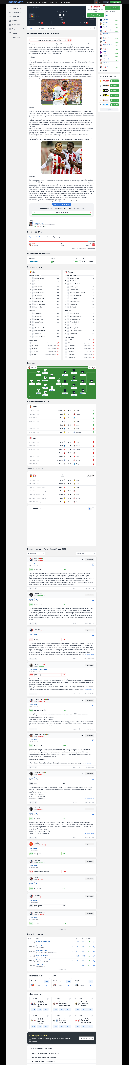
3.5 (31, 906)
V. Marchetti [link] (71, 354)
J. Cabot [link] (34, 343)
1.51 (31, 604)
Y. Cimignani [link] (71, 345)
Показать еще (62, 969)
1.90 (90, 981)
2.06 (31, 710)
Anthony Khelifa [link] (74, 328)
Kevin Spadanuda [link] (75, 319)
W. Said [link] (34, 354)
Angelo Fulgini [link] (38, 295)
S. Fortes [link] (34, 348)
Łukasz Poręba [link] (38, 322)
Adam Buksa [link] (38, 316)
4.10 (77, 942)
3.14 (31, 871)
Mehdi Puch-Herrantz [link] (76, 330)
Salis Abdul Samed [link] (39, 301)
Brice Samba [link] (38, 307)
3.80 (83, 951)
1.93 (83, 946)
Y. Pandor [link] (35, 351)
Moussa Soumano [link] (75, 325)
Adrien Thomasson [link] (39, 304)
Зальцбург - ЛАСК (41, 950)
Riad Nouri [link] (73, 281)
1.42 (31, 854)
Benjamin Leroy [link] (74, 313)
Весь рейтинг (109, 110)
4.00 (62, 1009)
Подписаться (89, 559)
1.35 (72, 965)
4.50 (62, 1026)
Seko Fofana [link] (38, 287)
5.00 (46, 1009)
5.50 (83, 942)
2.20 (90, 1009)
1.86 (31, 569)
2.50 (55, 1009)
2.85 (78, 1009)
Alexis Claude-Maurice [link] (40, 328)
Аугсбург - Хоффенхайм (43, 960)
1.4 (31, 745)
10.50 (83, 956)
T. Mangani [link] (71, 351)
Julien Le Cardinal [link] (39, 336)
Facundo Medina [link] (39, 292)
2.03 (83, 960)
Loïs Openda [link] (38, 289)
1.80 (72, 951)
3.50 (72, 960)
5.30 (77, 965)
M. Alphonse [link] (71, 340)
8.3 (31, 639)
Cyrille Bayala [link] (74, 287)
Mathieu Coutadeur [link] (75, 316)
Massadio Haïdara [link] (39, 330)
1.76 (55, 1026)
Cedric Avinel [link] (73, 298)
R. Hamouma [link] (71, 348)
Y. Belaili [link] (70, 343)
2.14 (69, 40)
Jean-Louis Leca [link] (39, 325)
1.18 (72, 956)
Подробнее (33, 1041)
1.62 (33, 1009)
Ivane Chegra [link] (73, 333)
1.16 (76, 262)
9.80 (83, 965)
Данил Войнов (38, 223)
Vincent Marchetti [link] (75, 284)
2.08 (78, 1026)
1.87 (31, 675)
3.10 (90, 1026)
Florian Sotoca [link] (38, 284)
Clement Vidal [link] (74, 289)
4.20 (39, 1026)
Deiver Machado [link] (39, 278)
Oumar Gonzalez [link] (75, 301)
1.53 (72, 942)
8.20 (83, 262)
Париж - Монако (41, 946)
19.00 (91, 262)
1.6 (31, 923)
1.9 (31, 818)
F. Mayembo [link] (71, 357)
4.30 (39, 1009)
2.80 (46, 1026)
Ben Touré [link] (73, 307)
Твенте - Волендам (42, 955)
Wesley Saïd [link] (37, 333)
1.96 (31, 783)
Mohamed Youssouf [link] (76, 295)
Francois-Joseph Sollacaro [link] (77, 292)
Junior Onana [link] (38, 313)
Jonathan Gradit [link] (39, 298)
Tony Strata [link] (73, 304)
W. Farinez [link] (35, 345)
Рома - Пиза (40, 964)
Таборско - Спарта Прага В (44, 941)
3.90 (72, 946)
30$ (53, 262)
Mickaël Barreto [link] (74, 278)
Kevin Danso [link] (37, 281)
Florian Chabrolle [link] (74, 322)
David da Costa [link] (38, 319)
